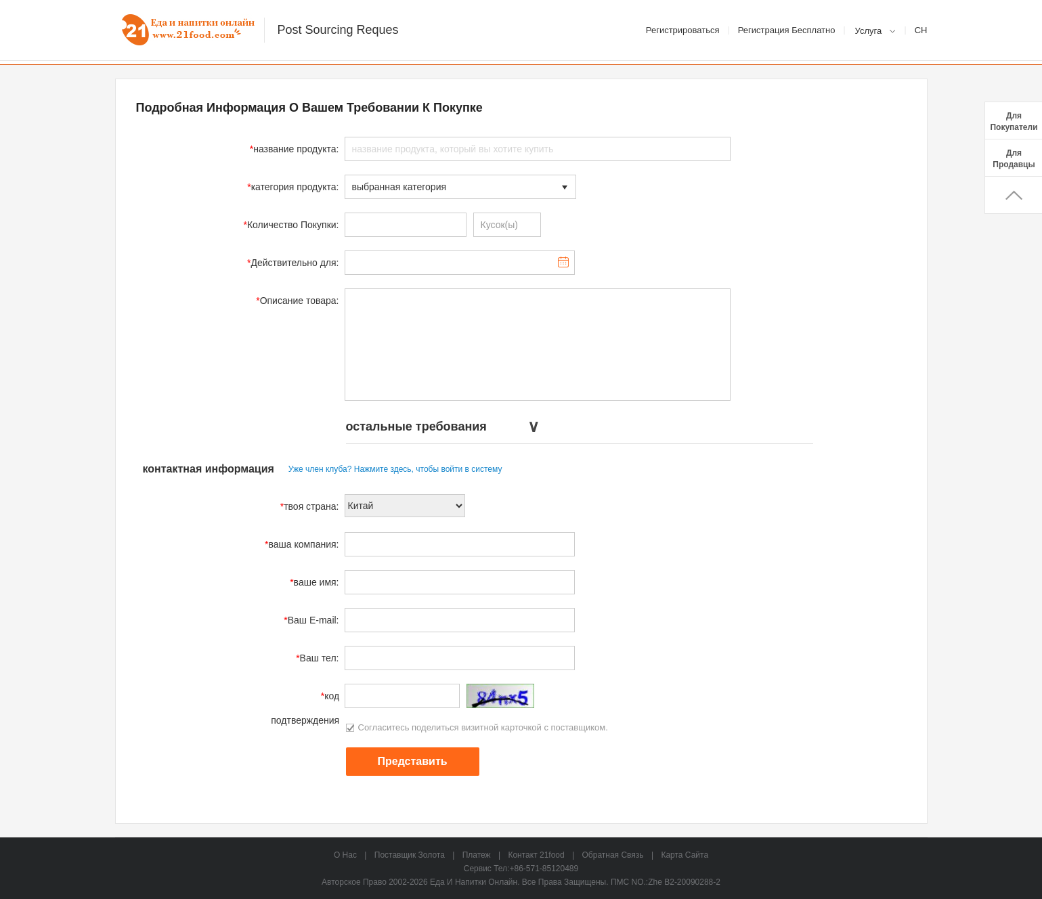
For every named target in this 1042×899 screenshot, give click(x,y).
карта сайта (684, 855)
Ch (921, 30)
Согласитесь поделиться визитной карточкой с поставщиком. (477, 727)
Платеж (476, 855)
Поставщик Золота (409, 855)
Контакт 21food (536, 855)
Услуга (868, 31)
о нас (345, 855)
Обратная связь (613, 855)
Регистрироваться (683, 30)
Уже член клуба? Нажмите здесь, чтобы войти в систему (395, 469)
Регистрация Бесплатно (786, 30)
